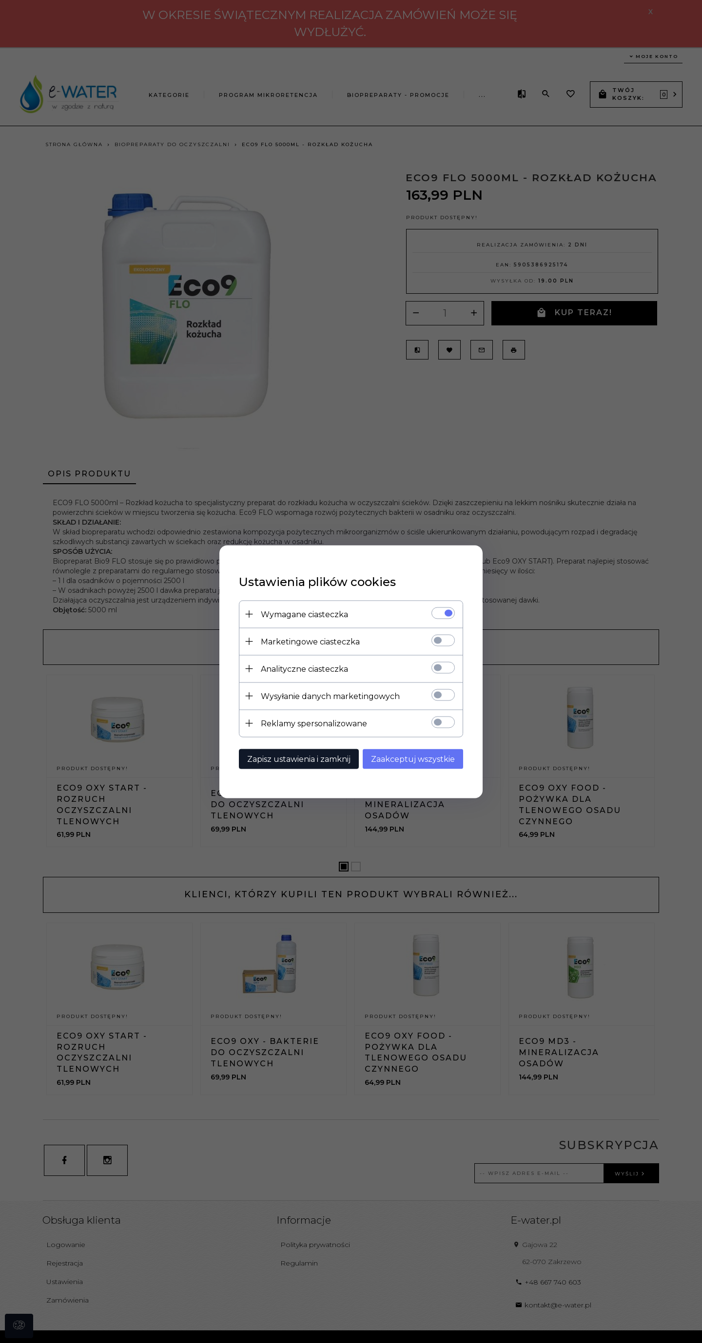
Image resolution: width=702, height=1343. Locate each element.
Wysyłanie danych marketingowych (330, 695)
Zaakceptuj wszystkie (413, 758)
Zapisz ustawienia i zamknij (299, 758)
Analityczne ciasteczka (304, 668)
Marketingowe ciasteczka (310, 641)
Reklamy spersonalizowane (314, 723)
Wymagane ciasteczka (304, 614)
